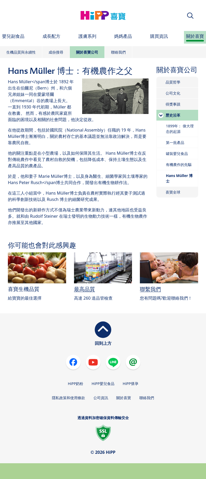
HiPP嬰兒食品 (103, 383)
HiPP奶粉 (75, 383)
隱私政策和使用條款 (68, 397)
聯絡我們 (118, 52)
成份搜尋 (56, 52)
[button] (190, 15)
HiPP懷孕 (130, 383)
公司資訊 (100, 397)
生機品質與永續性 (21, 52)
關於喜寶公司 (87, 52)
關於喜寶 (123, 397)
